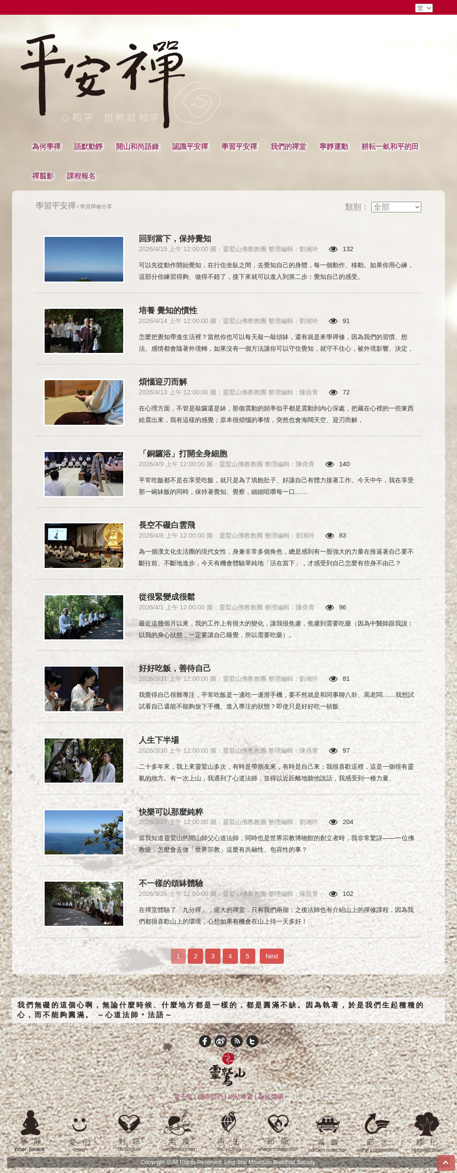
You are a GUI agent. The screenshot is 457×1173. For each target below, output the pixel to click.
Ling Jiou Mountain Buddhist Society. (270, 1162)
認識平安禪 (190, 146)
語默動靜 (88, 146)
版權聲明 (270, 1096)
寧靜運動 (334, 146)
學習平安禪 (239, 146)
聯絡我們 (210, 1096)
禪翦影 (43, 176)
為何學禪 (46, 146)
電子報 (183, 1096)
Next (272, 956)
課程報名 (81, 176)
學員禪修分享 (96, 206)
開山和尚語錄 (137, 146)
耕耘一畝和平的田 (390, 146)
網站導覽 (240, 1096)
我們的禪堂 (288, 146)
